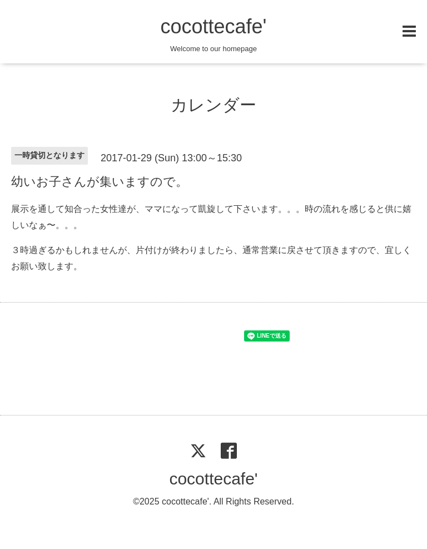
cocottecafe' (213, 26)
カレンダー (213, 105)
